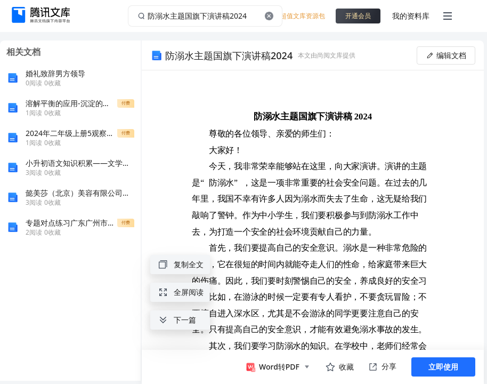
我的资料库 (410, 16)
